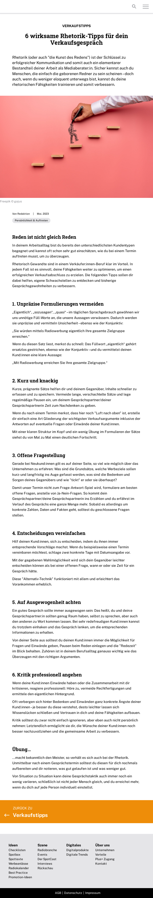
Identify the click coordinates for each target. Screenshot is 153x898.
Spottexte (16, 859)
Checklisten (17, 850)
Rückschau (45, 868)
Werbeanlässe (18, 863)
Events (42, 854)
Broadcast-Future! (21, 6)
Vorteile (100, 854)
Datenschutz (73, 893)
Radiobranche (47, 850)
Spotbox (14, 854)
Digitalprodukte (77, 850)
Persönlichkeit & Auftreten (31, 220)
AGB (58, 893)
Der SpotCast (47, 859)
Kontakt (101, 863)
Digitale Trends (77, 854)
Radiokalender (19, 868)
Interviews (45, 863)
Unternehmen (104, 850)
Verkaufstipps (76, 26)
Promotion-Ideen (20, 877)
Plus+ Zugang (105, 859)
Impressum (92, 893)
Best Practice (18, 872)
